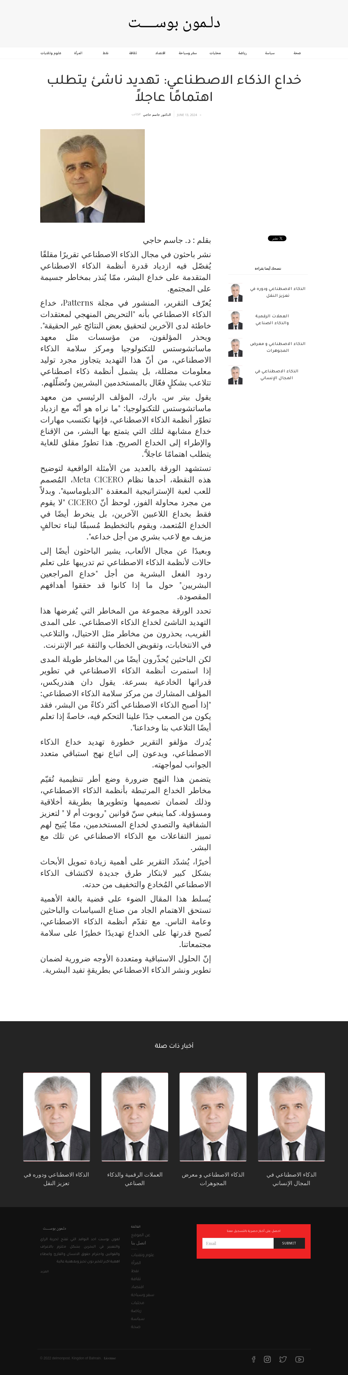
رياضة (242, 53)
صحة (297, 53)
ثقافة (133, 53)
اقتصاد (160, 53)
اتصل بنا (138, 1243)
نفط (106, 53)
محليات (215, 53)
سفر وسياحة (188, 53)
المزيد (44, 1272)
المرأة (78, 53)
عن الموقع (140, 1235)
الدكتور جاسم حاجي (157, 114)
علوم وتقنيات (50, 53)
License (110, 1358)
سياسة (270, 53)
